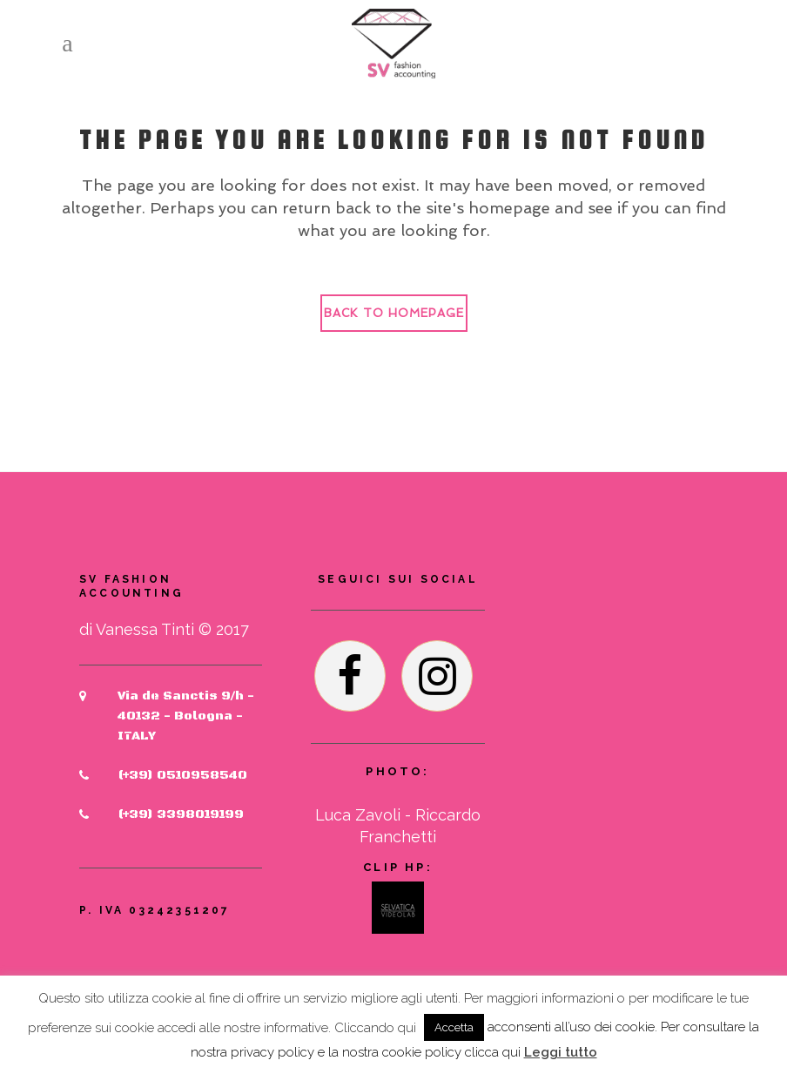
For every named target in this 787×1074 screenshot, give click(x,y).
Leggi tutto (560, 1052)
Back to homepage (394, 313)
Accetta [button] (454, 1027)
